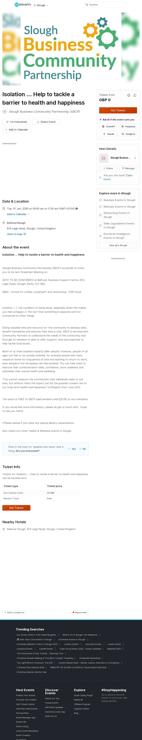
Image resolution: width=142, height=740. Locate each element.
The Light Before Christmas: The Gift (34, 662)
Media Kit (78, 699)
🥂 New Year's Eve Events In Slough (34, 639)
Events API (21, 722)
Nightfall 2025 (114, 649)
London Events (71, 644)
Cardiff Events (46, 649)
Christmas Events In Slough (72, 639)
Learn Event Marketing (27, 731)
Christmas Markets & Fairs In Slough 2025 (37, 644)
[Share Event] (46, 122)
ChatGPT (108, 126)
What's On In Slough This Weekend (80, 635)
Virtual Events (51, 703)
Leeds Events (115, 644)
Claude (108, 134)
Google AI (128, 134)
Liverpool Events (25, 649)
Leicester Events (93, 644)
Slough (41, 5)
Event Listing (22, 726)
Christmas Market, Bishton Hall (31, 672)
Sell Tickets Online (25, 704)
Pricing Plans (22, 713)
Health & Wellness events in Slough (50, 430)
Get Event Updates (54, 707)
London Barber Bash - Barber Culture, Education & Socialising (89, 662)
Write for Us (51, 716)
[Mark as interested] (16, 122)
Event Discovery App (55, 712)
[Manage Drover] (18, 3)
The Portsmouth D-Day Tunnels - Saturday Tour (40, 653)
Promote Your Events (26, 699)
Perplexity (128, 126)
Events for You (52, 698)
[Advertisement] (45, 166)
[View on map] (16, 234)
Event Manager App (25, 717)
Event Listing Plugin (83, 695)
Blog (76, 713)
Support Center (81, 708)
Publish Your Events (25, 695)
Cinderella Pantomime (90, 658)
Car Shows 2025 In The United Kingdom (37, 635)
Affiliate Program (82, 704)
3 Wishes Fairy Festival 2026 (30, 667)
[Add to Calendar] (16, 130)
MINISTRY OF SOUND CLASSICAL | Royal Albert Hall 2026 (78, 667)
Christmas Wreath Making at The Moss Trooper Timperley (45, 658)
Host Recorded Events (27, 708)
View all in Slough (118, 245)
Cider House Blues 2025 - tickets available (80, 649)
